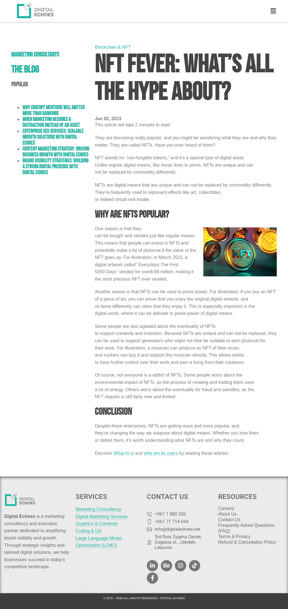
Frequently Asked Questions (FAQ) (246, 528)
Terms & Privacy (234, 536)
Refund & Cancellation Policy (247, 542)
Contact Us (229, 519)
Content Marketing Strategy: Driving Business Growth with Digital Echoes (55, 152)
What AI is (124, 453)
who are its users (161, 453)
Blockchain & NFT (113, 47)
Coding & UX (89, 531)
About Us (227, 514)
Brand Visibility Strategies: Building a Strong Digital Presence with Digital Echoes (55, 166)
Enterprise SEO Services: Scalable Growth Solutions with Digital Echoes (53, 137)
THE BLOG (25, 69)
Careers (226, 508)
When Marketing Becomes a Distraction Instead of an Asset (51, 122)
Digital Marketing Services (102, 516)
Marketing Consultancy (99, 509)
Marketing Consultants (35, 54)
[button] (273, 11)
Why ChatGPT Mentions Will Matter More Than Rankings (53, 110)
